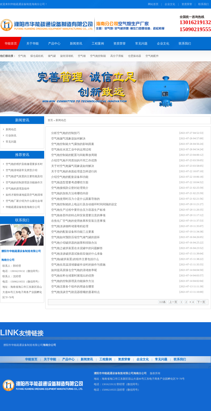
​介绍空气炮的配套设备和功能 (69, 177)
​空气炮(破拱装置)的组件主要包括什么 (75, 259)
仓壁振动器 (134, 55)
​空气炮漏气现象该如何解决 (68, 138)
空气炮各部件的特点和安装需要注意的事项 (78, 215)
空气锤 (82, 55)
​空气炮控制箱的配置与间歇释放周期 (74, 155)
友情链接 (31, 333)
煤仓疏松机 (37, 55)
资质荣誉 (187, 4)
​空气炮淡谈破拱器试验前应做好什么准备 (77, 253)
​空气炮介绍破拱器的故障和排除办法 (74, 242)
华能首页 (31, 359)
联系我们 (203, 4)
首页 (50, 120)
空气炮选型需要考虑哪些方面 (69, 182)
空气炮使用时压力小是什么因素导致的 (75, 198)
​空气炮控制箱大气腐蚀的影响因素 (72, 144)
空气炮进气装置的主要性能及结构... (24, 177)
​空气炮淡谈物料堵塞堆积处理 (69, 226)
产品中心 (68, 359)
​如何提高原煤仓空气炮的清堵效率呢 (74, 270)
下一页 (201, 302)
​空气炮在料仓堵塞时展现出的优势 (72, 275)
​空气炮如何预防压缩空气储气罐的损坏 (75, 237)
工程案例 (105, 359)
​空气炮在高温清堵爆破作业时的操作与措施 (78, 264)
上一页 (173, 302)
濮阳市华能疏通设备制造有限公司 (29, 345)
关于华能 (50, 359)
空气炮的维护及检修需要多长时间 (24, 165)
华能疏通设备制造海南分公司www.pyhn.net (23, 208)
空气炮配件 (152, 55)
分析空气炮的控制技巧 (65, 133)
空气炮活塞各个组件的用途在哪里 (72, 286)
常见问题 (11, 141)
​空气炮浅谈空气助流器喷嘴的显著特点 (75, 292)
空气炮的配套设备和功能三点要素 (72, 231)
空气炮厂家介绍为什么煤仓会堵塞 (24, 201)
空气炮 (22, 55)
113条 (162, 302)
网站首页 (153, 4)
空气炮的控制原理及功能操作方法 (72, 281)
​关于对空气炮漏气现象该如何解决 (72, 166)
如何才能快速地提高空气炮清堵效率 (24, 195)
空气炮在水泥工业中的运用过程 (71, 149)
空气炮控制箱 (98, 55)
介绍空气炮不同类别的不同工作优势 (74, 160)
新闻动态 (11, 129)
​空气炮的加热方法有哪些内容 (69, 193)
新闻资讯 (87, 359)
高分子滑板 (117, 55)
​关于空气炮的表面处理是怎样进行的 (74, 171)
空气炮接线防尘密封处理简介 (69, 187)
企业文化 (170, 4)
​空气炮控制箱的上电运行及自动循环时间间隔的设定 (84, 204)
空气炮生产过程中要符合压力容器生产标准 (78, 209)
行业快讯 (11, 135)
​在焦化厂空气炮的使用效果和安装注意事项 (78, 220)
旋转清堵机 (66, 55)
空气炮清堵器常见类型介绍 (21, 170)
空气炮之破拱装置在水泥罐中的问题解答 (77, 248)
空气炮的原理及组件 (17, 188)
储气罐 (52, 55)
